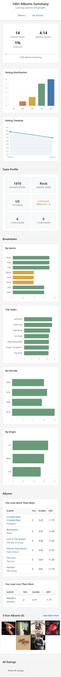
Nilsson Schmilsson (17, 548)
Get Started (37, 15)
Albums (21, 15)
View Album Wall (50, 615)
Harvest (11, 567)
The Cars (11, 557)
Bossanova (12, 529)
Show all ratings (16, 670)
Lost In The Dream (16, 539)
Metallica (11, 598)
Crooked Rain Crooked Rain (13, 518)
